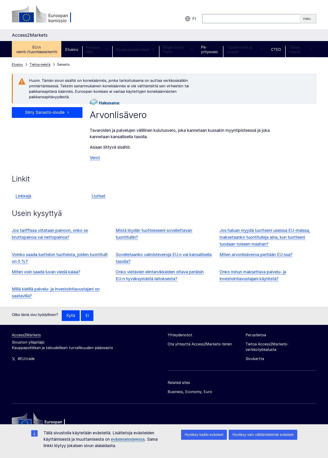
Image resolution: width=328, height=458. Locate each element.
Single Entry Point (178, 49)
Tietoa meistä (300, 49)
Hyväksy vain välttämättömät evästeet (263, 435)
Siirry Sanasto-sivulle (44, 112)
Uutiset (98, 196)
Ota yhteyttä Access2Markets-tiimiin (200, 344)
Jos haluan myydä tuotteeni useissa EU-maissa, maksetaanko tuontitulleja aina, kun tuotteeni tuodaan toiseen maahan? (265, 237)
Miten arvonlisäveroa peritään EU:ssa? (256, 254)
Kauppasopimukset (135, 49)
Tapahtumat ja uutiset (245, 49)
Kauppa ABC (97, 49)
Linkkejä (23, 196)
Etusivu (71, 49)
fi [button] (190, 18)
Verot (95, 157)
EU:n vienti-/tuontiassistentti (36, 49)
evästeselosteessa (128, 439)
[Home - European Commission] (45, 422)
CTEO (276, 49)
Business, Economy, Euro (190, 392)
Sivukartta (255, 359)
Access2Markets (26, 335)
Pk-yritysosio (209, 49)
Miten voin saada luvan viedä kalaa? (46, 271)
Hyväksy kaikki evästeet (204, 435)
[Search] (308, 18)
